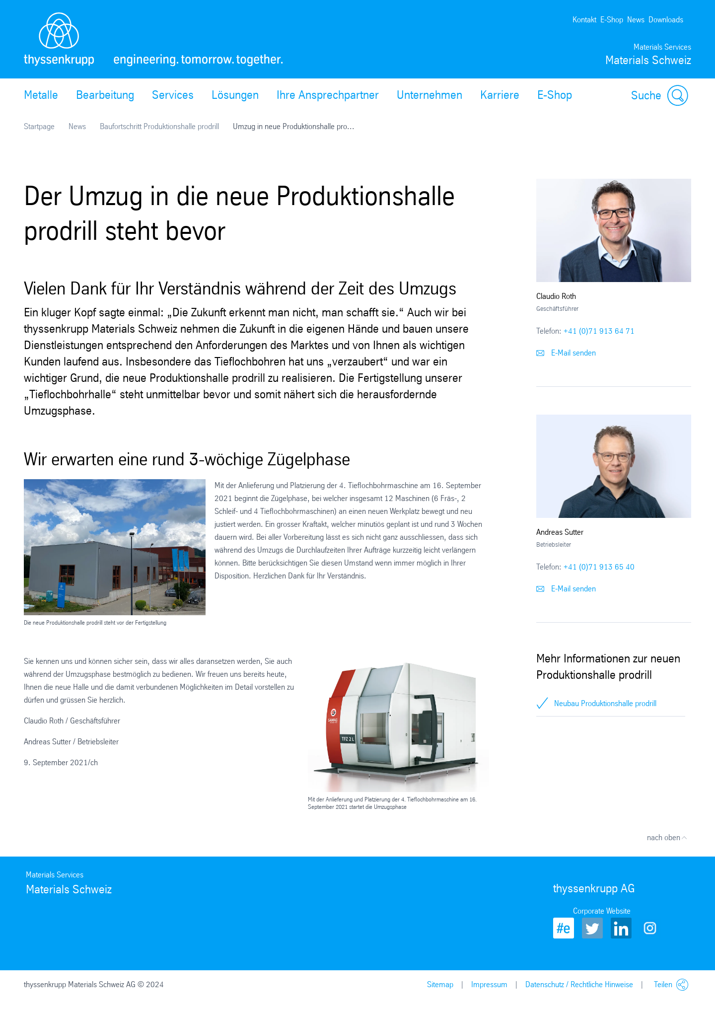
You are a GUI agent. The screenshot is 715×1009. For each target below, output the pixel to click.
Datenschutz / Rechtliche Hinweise (579, 984)
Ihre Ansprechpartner (328, 95)
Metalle (41, 95)
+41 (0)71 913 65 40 (599, 567)
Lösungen (235, 95)
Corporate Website (602, 911)
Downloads (665, 19)
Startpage (39, 126)
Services (173, 95)
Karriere (499, 95)
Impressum (489, 984)
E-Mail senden (566, 353)
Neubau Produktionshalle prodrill (605, 703)
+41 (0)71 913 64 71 (599, 331)
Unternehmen (429, 95)
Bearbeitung (105, 95)
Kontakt (584, 19)
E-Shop (611, 19)
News (635, 19)
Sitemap (440, 984)
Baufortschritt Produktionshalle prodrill (159, 126)
